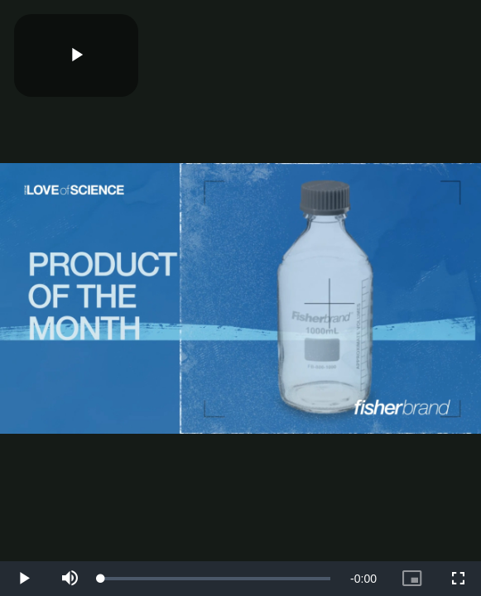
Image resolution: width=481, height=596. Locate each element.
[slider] (215, 578)
